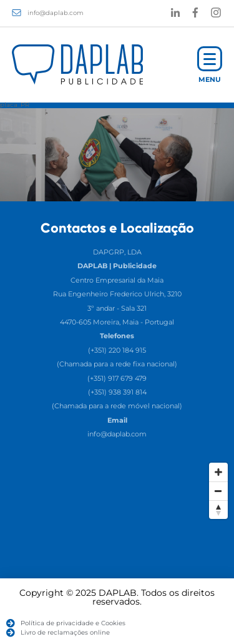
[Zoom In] (218, 472)
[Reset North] (218, 509)
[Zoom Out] (218, 490)
